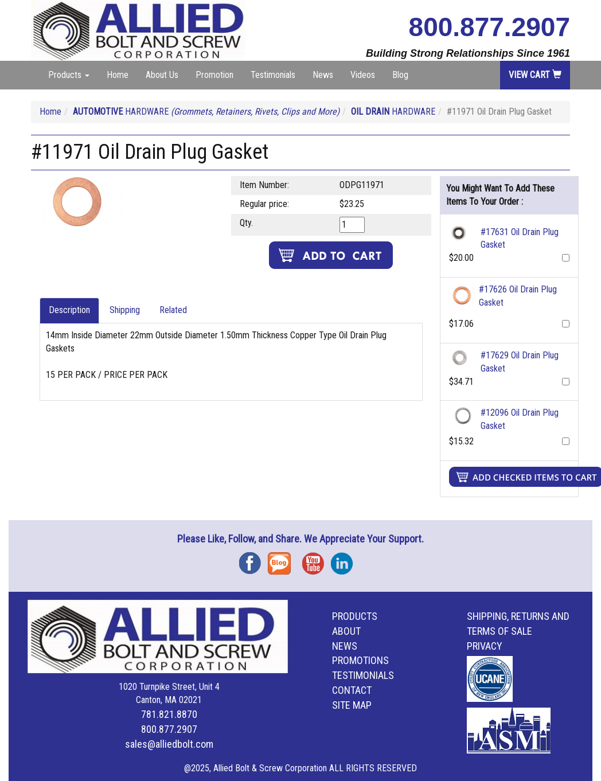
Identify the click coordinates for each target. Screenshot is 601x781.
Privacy (484, 646)
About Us (162, 74)
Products (354, 616)
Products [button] (68, 74)
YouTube (316, 559)
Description (69, 309)
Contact (352, 690)
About (346, 631)
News (323, 74)
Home (117, 74)
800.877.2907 (489, 27)
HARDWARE (206, 111)
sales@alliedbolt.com (169, 744)
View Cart (535, 74)
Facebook (253, 559)
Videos (362, 74)
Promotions (360, 660)
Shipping (125, 309)
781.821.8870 (169, 714)
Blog (400, 74)
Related (173, 309)
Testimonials (273, 74)
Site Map (352, 705)
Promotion (214, 74)
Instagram (345, 559)
